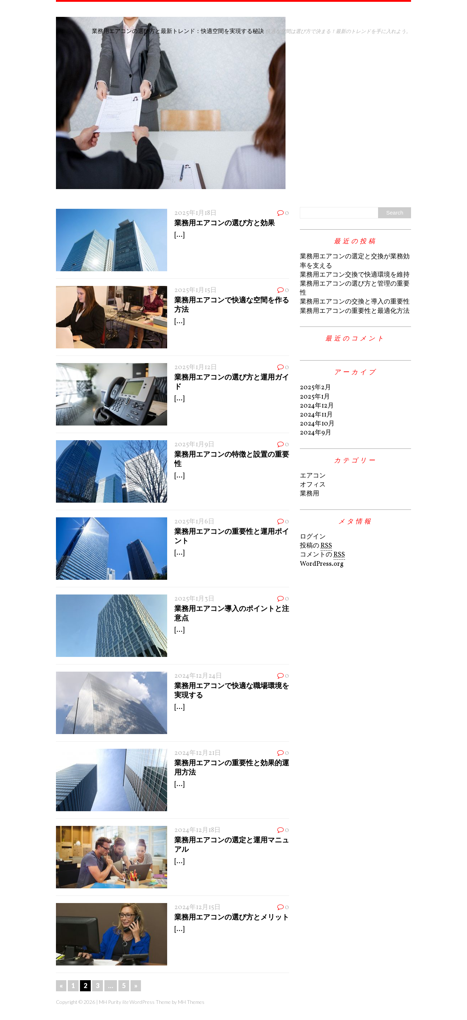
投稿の (316, 546)
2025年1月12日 (195, 367)
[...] (179, 235)
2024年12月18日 (197, 830)
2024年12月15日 (197, 907)
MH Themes (191, 1002)
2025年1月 (315, 397)
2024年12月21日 (197, 753)
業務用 (309, 493)
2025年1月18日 (195, 213)
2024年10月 (317, 423)
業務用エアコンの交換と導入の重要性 (355, 301)
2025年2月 (315, 387)
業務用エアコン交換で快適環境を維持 (355, 275)
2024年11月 (316, 414)
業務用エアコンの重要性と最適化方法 (355, 311)
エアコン (313, 475)
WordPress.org (322, 564)
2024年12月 (317, 405)
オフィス (313, 484)
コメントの (322, 555)
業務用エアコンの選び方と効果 (224, 222)
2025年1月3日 (194, 598)
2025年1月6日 (194, 521)
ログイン (313, 536)
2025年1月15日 (195, 290)
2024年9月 (315, 432)
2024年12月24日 (198, 676)
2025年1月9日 (194, 444)
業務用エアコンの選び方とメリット (231, 916)
